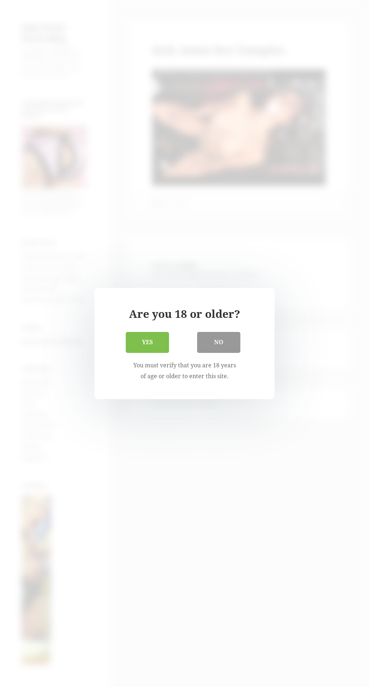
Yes (147, 342)
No (218, 342)
